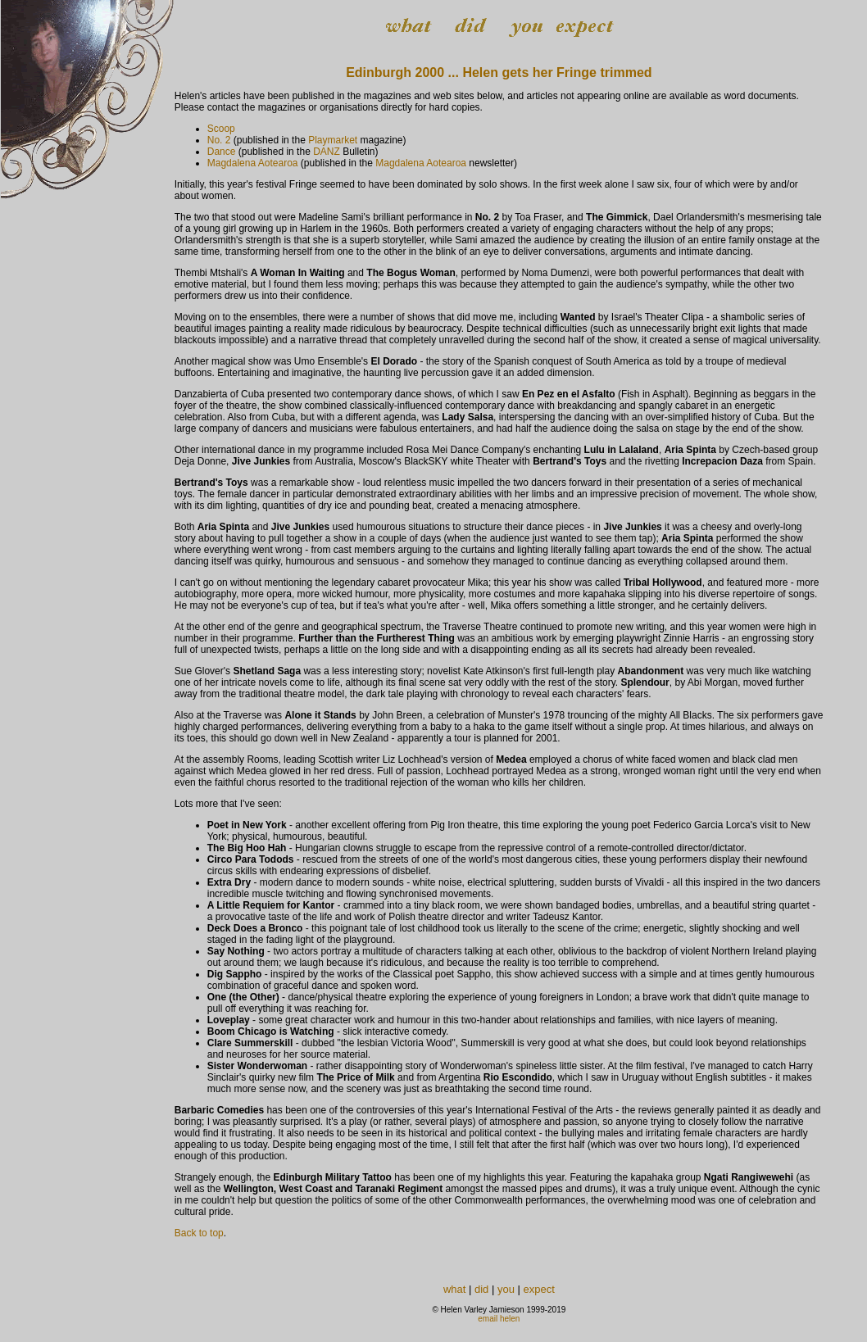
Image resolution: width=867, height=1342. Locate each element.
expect (539, 1289)
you (506, 1289)
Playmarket (332, 140)
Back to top (199, 1233)
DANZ (326, 151)
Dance (221, 151)
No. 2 (219, 140)
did (481, 1289)
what (454, 1289)
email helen (499, 1318)
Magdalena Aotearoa (252, 163)
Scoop (221, 128)
